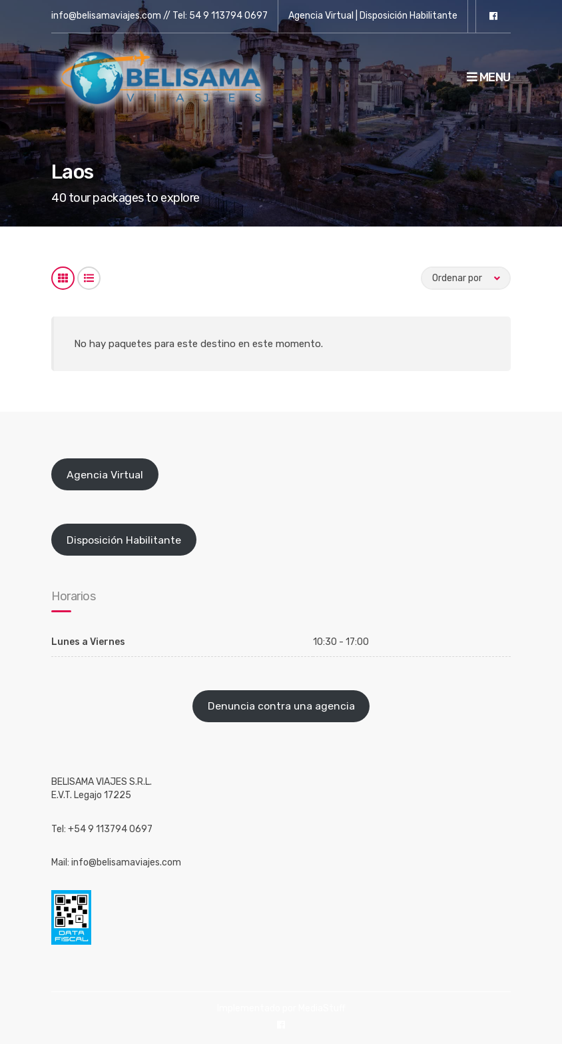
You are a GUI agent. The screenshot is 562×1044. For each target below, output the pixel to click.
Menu (489, 77)
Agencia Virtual (321, 15)
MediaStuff (322, 1008)
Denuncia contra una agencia (281, 706)
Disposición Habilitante (408, 15)
